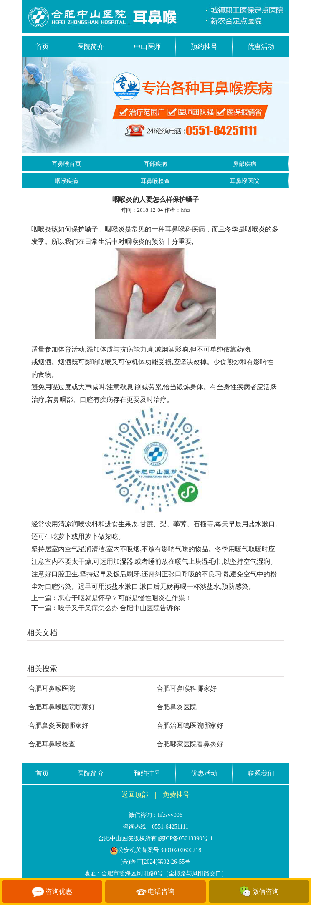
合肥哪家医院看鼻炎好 (188, 744)
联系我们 (261, 773)
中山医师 (147, 46)
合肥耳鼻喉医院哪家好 (61, 706)
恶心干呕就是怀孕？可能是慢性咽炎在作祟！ (125, 597)
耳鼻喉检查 (155, 181)
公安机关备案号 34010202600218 (156, 850)
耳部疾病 (155, 164)
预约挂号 (204, 46)
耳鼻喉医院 (244, 181)
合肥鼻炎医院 (175, 706)
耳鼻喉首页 (66, 164)
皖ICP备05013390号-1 (185, 838)
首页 (42, 46)
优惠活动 (261, 46)
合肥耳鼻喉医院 (51, 688)
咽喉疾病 (66, 181)
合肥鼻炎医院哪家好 (58, 725)
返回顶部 (134, 794)
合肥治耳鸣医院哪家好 (188, 725)
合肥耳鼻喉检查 (51, 744)
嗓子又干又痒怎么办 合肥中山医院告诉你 (119, 607)
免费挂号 (176, 794)
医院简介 (90, 46)
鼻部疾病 (244, 164)
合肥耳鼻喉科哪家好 (185, 688)
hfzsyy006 (170, 815)
